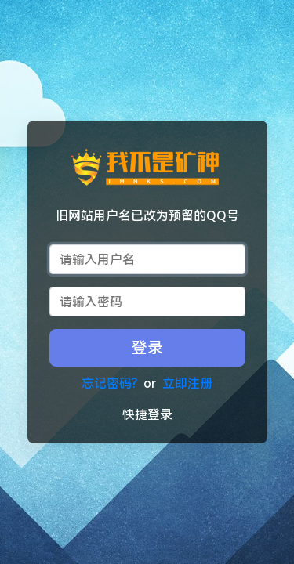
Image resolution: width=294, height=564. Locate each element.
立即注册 (187, 383)
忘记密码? (109, 383)
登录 (147, 347)
